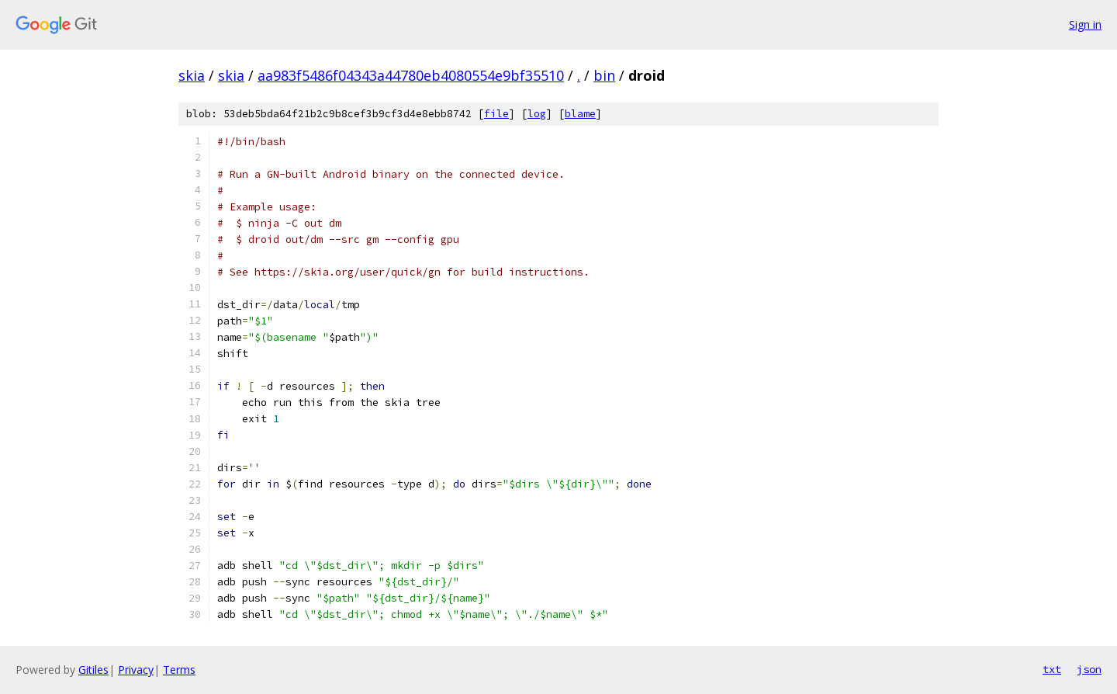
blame (580, 113)
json (1089, 669)
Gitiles (93, 669)
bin (604, 75)
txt (1052, 669)
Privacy (136, 669)
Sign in (1085, 24)
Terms (179, 669)
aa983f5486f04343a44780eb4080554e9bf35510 (411, 75)
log (536, 113)
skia (191, 75)
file (496, 113)
